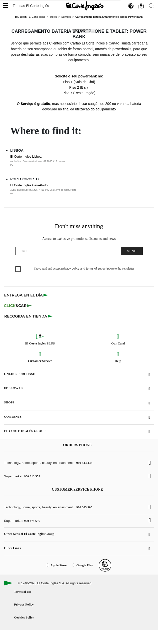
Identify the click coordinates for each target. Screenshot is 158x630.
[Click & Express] (26, 295)
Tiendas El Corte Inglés (31, 6)
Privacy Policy (24, 604)
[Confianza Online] (105, 565)
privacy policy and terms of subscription (87, 268)
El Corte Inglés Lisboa (72, 161)
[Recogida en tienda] (28, 316)
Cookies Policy (24, 617)
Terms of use (22, 592)
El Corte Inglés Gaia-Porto (72, 189)
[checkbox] (18, 269)
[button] (5, 5)
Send (132, 251)
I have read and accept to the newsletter (84, 268)
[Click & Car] (18, 305)
